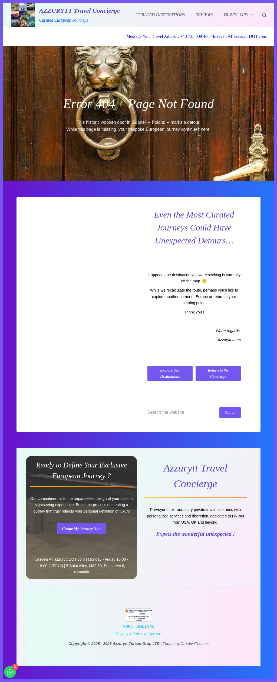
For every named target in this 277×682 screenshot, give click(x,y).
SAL (150, 626)
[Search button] (230, 412)
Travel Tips (239, 15)
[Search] (264, 15)
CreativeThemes (195, 643)
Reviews (204, 14)
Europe (202, 297)
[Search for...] (182, 412)
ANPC (128, 626)
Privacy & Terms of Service (138, 634)
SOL (140, 626)
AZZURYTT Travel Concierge (79, 10)
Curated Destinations (160, 14)
